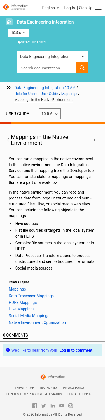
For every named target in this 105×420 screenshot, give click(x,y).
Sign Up (85, 8)
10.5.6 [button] (18, 33)
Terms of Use (24, 387)
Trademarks (48, 387)
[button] (51, 8)
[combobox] (46, 67)
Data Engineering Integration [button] (44, 56)
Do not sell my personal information (34, 394)
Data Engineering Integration (45, 22)
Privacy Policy (74, 387)
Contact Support (80, 394)
